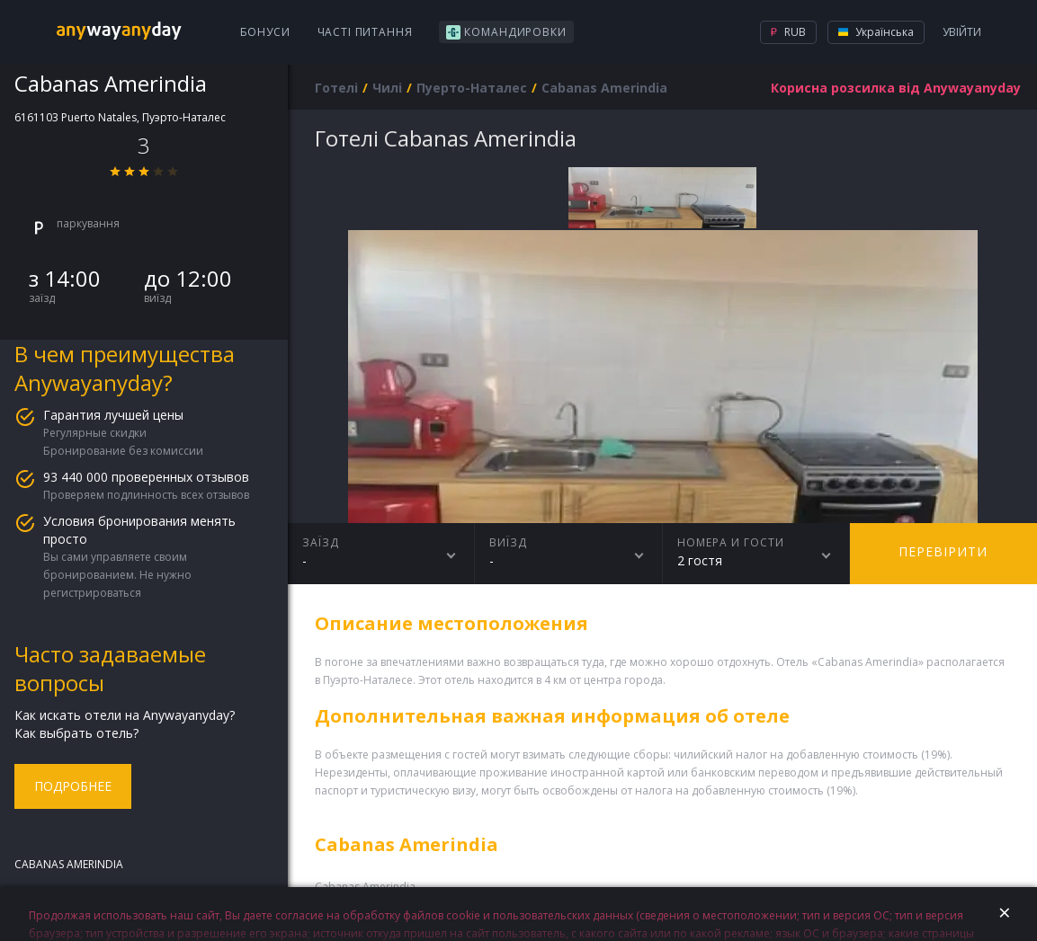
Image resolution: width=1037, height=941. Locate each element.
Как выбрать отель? (76, 732)
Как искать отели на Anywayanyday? (124, 715)
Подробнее (73, 786)
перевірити (943, 551)
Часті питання (365, 32)
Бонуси (265, 32)
